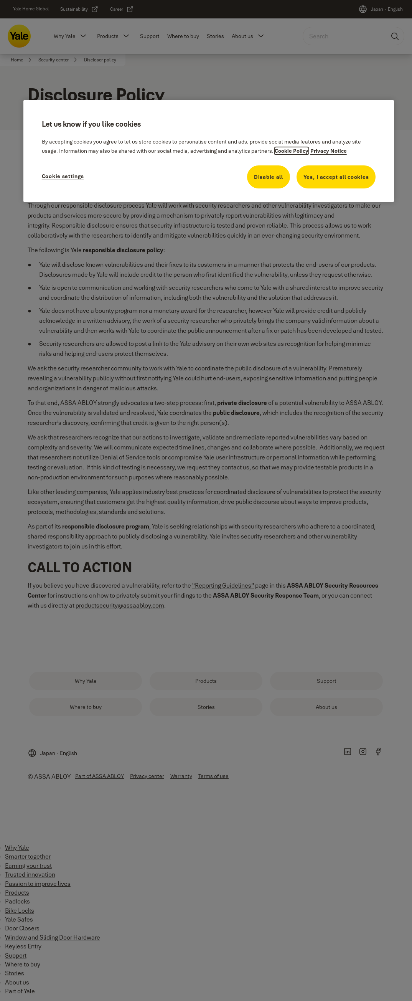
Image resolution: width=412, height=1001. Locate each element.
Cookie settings (63, 176)
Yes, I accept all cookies (336, 176)
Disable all (268, 176)
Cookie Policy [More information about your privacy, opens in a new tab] (291, 150)
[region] (208, 151)
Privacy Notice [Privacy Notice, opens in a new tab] (328, 150)
